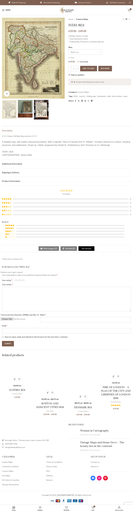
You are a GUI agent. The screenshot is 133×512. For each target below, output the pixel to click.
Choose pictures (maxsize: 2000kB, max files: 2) (20, 315)
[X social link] (78, 101)
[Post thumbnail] (73, 433)
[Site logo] (67, 10)
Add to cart (88, 68)
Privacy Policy (51, 466)
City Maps (50, 411)
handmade (101, 96)
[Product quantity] (74, 68)
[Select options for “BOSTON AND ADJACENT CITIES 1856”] (47, 392)
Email (4, 325)
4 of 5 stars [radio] (22, 280)
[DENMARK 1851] (83, 380)
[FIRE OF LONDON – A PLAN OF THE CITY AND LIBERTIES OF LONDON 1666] (116, 370)
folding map (91, 96)
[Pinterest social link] (82, 101)
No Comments (95, 435)
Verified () (70, 248)
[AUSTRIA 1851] (17, 371)
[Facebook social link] (75, 101)
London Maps (116, 402)
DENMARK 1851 (83, 407)
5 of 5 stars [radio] (24, 280)
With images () (50, 248)
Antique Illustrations (10, 484)
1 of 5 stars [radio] (16, 280)
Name (43, 314)
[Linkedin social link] (85, 101)
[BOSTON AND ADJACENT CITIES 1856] (50, 378)
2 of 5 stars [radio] (18, 280)
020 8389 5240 (11, 444)
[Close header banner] (130, 2)
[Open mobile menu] (6, 10)
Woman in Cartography (94, 430)
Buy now (105, 68)
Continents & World (10, 466)
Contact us (95, 462)
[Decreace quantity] (70, 68)
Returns (49, 480)
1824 (75, 96)
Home (70, 19)
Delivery (49, 475)
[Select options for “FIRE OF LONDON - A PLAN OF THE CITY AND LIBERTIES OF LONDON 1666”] (113, 376)
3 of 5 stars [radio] (20, 280)
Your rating (7, 280)
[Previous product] (123, 19)
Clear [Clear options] (72, 58)
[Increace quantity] (77, 68)
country (82, 96)
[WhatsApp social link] (88, 101)
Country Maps (82, 19)
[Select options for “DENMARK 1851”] (80, 396)
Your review (7, 284)
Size (70, 47)
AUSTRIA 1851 (17, 389)
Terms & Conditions (54, 462)
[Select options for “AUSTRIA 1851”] (15, 379)
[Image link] (28, 430)
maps (125, 96)
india (109, 96)
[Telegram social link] (91, 101)
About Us (94, 466)
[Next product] (129, 19)
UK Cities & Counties (10, 480)
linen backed (117, 96)
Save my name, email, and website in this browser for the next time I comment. (36, 337)
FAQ (48, 471)
